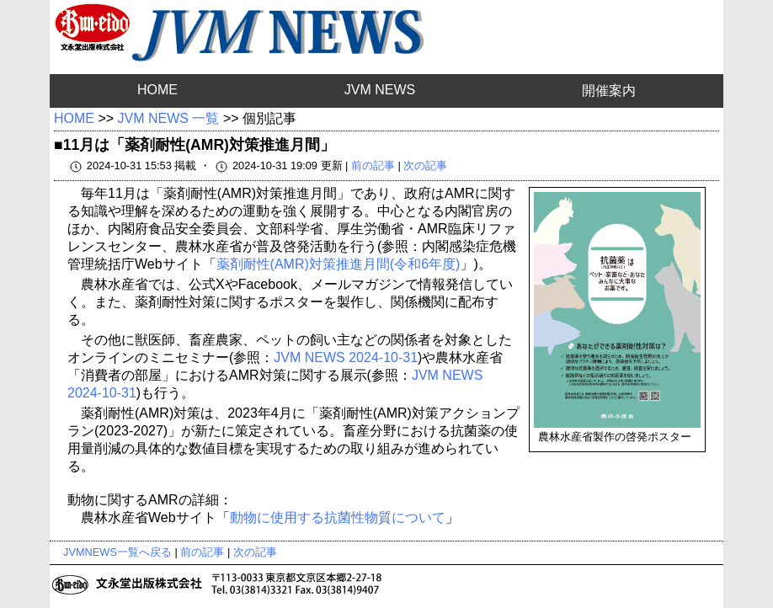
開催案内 (609, 90)
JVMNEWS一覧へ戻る (117, 552)
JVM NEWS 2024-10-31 (346, 357)
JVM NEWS (379, 90)
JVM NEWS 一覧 (169, 118)
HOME (157, 90)
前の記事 (373, 165)
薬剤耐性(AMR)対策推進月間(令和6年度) (338, 264)
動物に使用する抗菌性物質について (337, 517)
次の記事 (425, 165)
